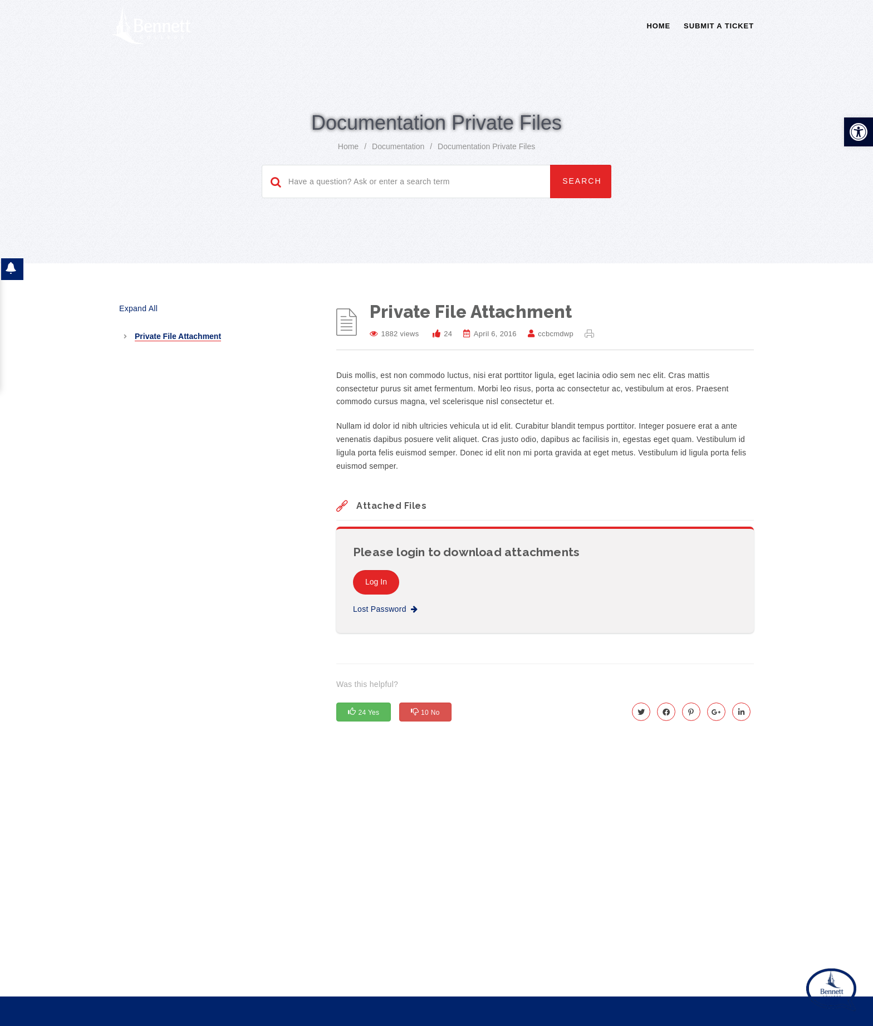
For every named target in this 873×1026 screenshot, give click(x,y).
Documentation (398, 134)
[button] (858, 120)
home (348, 134)
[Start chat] (831, 979)
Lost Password (385, 597)
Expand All (138, 296)
